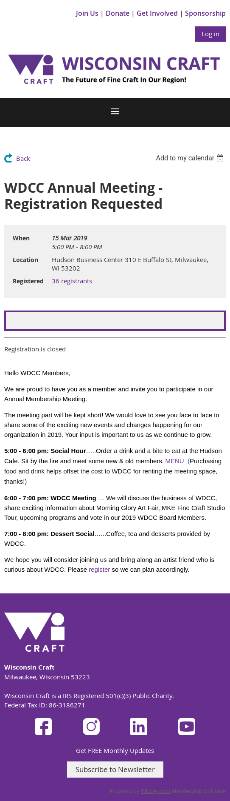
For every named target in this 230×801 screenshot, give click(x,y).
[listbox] (191, 158)
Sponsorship (205, 13)
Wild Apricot (155, 791)
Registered (28, 281)
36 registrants (72, 281)
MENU (174, 461)
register (99, 569)
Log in (210, 33)
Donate (117, 13)
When (21, 238)
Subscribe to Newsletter (115, 769)
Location (25, 260)
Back (23, 158)
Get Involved (157, 13)
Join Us (87, 13)
